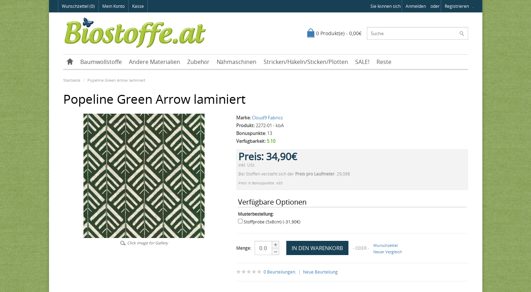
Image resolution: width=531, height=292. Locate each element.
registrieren (457, 6)
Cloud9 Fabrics (267, 117)
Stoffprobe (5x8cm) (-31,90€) (272, 222)
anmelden (416, 6)
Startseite (71, 80)
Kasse (138, 6)
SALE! (362, 62)
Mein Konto (113, 6)
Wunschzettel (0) (78, 6)
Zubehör (198, 62)
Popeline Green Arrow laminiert (116, 80)
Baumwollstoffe (101, 62)
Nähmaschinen (236, 62)
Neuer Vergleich (387, 251)
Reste (383, 62)
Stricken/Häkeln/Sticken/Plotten (306, 62)
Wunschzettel (385, 245)
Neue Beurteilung (320, 272)
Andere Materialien (154, 62)
